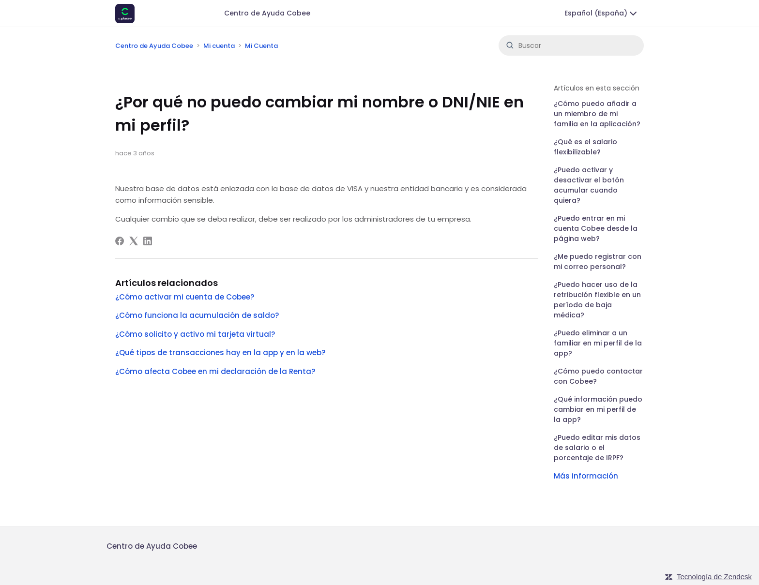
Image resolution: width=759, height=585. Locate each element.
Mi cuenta (219, 45)
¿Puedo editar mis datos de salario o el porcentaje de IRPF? (597, 448)
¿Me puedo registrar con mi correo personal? (597, 261)
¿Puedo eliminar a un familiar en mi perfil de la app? (598, 343)
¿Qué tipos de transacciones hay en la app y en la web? (220, 352)
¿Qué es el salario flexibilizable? (585, 147)
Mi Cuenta (261, 45)
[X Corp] (133, 241)
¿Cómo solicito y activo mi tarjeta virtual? (195, 334)
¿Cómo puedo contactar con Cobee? (598, 376)
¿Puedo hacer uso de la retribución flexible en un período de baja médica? (597, 300)
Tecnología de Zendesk (714, 576)
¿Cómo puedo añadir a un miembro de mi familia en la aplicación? (597, 114)
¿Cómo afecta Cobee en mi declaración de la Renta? (215, 371)
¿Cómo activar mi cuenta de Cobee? (184, 297)
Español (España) (601, 13)
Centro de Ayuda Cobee (267, 13)
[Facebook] (119, 241)
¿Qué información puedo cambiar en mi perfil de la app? (598, 409)
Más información (586, 476)
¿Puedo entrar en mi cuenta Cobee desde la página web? (596, 228)
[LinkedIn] (147, 241)
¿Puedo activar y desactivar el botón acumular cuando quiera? (589, 185)
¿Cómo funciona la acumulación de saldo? (197, 315)
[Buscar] (571, 45)
